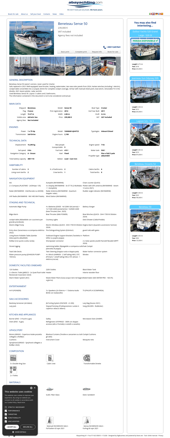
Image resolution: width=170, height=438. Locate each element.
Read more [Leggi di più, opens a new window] (21, 402)
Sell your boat (35, 14)
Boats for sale (13, 14)
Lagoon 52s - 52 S (145, 121)
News (54, 14)
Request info (97, 52)
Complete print (81, 52)
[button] (20, 432)
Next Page (118, 66)
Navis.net (140, 435)
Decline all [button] (28, 427)
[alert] (20, 410)
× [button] (34, 388)
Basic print (65, 52)
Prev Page (11, 66)
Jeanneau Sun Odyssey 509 (145, 78)
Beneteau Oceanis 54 (145, 163)
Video (61, 14)
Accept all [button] (12, 427)
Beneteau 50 (145, 206)
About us (24, 14)
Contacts (46, 14)
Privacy (161, 435)
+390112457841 (112, 47)
